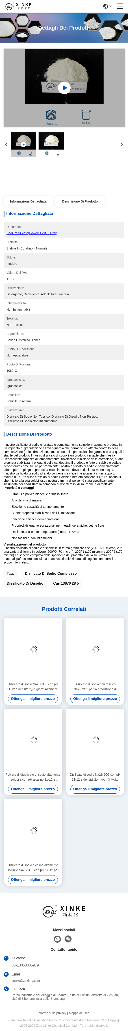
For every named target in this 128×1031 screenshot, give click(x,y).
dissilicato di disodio (25, 583)
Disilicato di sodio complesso (51, 573)
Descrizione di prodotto (80, 201)
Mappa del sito (79, 1013)
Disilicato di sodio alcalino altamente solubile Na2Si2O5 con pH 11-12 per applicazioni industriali (33, 868)
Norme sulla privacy (52, 1013)
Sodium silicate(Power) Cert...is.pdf (31, 233)
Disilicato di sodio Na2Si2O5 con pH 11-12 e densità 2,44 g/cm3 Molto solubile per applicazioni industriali (95, 777)
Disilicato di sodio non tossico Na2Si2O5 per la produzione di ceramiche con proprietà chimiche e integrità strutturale (95, 687)
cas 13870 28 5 (66, 583)
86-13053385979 (25, 965)
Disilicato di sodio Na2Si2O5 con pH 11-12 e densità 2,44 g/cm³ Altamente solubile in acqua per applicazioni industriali (33, 687)
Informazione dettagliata (28, 201)
